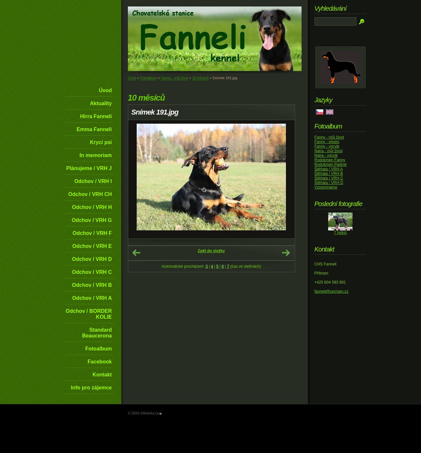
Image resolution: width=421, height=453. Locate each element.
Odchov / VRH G (92, 220)
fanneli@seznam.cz (332, 291)
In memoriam (96, 155)
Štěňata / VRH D (329, 182)
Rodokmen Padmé (331, 164)
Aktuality (101, 103)
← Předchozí (136, 253)
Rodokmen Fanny (330, 160)
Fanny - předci (327, 142)
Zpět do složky (211, 251)
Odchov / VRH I (93, 181)
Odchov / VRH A (92, 298)
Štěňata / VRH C (329, 178)
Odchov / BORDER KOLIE (89, 314)
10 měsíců (200, 78)
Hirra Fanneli (96, 116)
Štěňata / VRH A (329, 169)
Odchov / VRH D (92, 259)
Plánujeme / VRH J (89, 168)
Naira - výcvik (326, 155)
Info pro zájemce (91, 387)
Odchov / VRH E (92, 246)
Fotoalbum (98, 348)
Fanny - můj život (174, 78)
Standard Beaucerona (97, 332)
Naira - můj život (329, 151)
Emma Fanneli (94, 129)
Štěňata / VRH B (329, 173)
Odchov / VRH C (92, 272)
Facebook (100, 361)
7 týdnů (340, 232)
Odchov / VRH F (92, 233)
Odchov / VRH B (92, 285)
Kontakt (102, 374)
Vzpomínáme (326, 187)
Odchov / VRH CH (90, 194)
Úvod (105, 90)
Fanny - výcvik (327, 146)
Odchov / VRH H (92, 207)
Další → (286, 253)
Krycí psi (101, 142)
